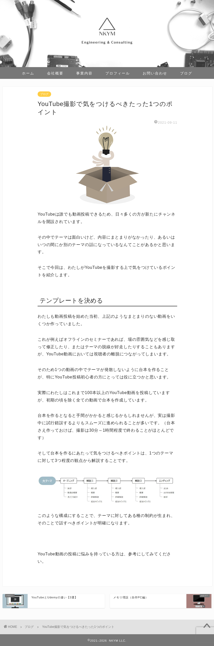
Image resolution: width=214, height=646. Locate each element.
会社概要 (55, 73)
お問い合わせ (155, 73)
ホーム (28, 73)
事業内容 (84, 73)
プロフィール (117, 73)
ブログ (186, 73)
